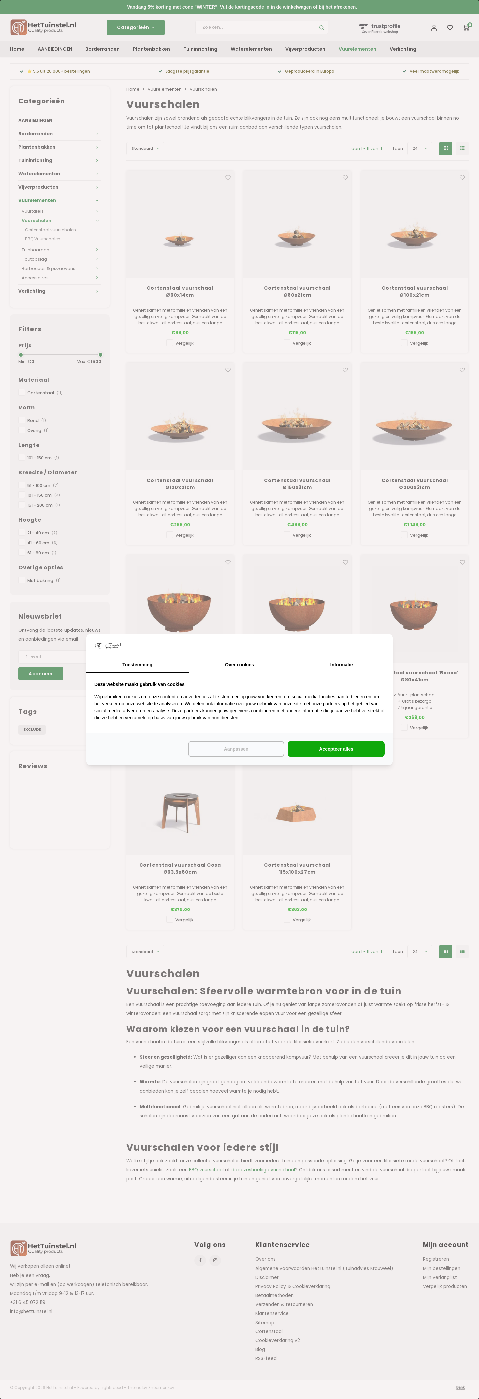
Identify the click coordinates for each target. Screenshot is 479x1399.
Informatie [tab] (341, 664)
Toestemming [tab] (137, 664)
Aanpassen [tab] (236, 749)
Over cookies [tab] (239, 664)
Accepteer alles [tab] (336, 749)
